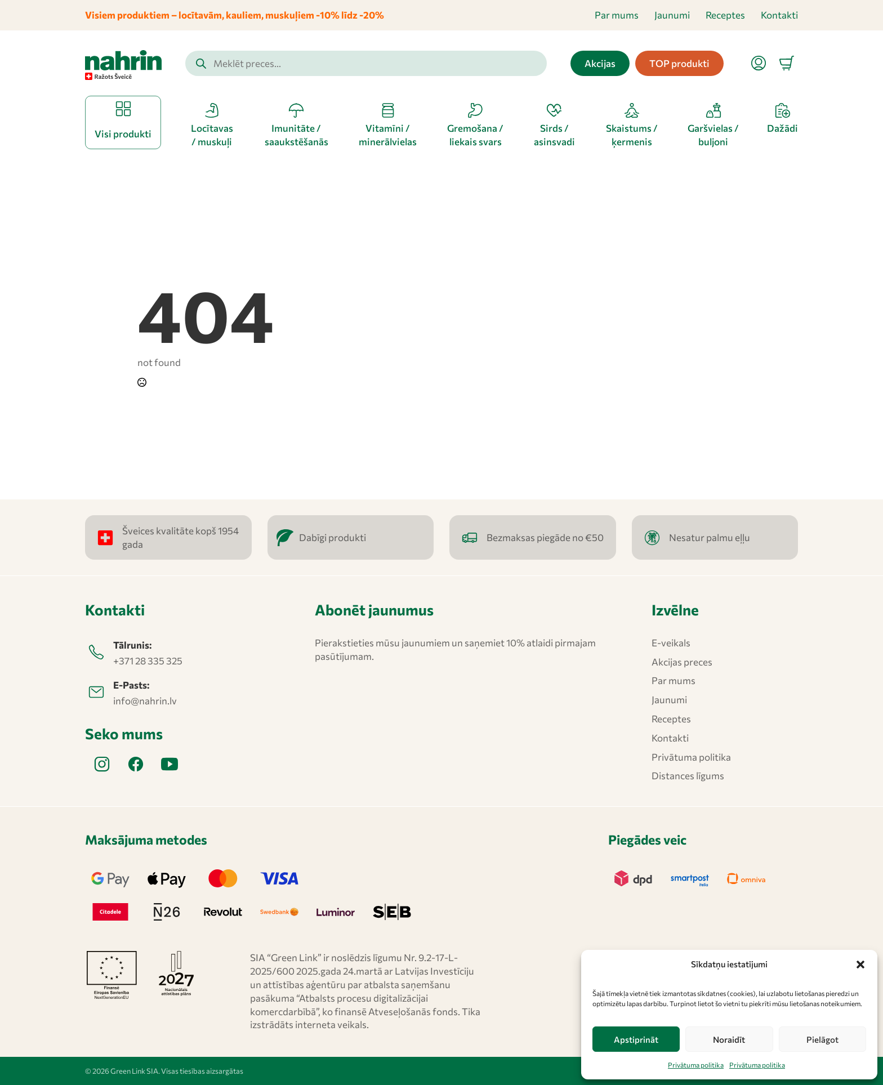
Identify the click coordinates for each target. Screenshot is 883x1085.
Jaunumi (672, 15)
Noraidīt (729, 1039)
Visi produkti (123, 134)
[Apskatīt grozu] (786, 63)
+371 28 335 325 (147, 661)
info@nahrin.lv (145, 701)
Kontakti (779, 15)
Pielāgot (822, 1039)
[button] (860, 964)
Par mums (617, 15)
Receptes (725, 15)
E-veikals (671, 643)
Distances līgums (688, 776)
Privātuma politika (696, 1065)
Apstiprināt (636, 1039)
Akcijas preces (682, 662)
